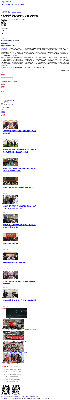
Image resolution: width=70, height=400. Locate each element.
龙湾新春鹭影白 (7, 318)
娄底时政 (19, 12)
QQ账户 (2, 110)
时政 (4, 4)
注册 (17, 82)
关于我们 (6, 397)
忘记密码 (11, 100)
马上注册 (10, 104)
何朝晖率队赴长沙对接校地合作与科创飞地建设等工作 (19, 300)
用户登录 (3, 87)
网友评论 (3, 75)
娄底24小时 (13, 4)
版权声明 (26, 397)
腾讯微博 (3, 113)
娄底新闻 (14, 12)
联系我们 (21, 397)
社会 (6, 4)
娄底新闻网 (12, 19)
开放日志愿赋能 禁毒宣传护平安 (12, 377)
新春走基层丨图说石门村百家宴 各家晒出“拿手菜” (15, 352)
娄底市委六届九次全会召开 (11, 244)
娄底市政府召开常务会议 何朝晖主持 (14, 263)
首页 (2, 4)
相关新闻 (3, 115)
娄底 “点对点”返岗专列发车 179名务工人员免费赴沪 (15, 341)
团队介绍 (11, 397)
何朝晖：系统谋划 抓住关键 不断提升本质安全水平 (18, 188)
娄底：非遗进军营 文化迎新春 (10, 364)
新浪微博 (3, 111)
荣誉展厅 (16, 397)
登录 (15, 82)
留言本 (36, 397)
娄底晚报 (23, 4)
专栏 (9, 4)
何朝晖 (2, 120)
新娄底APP (3, 7)
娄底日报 (18, 4)
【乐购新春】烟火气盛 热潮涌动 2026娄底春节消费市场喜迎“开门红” (20, 330)
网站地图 (32, 397)
